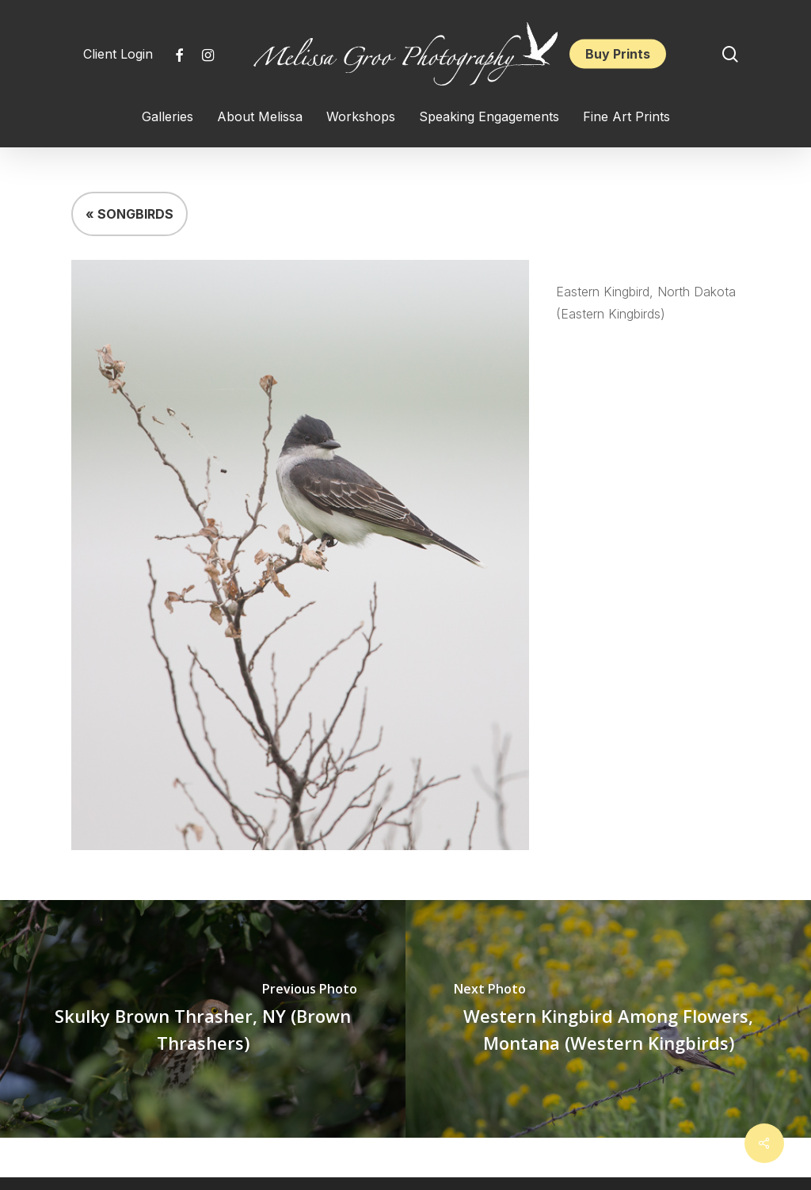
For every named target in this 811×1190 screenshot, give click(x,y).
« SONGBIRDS (129, 214)
